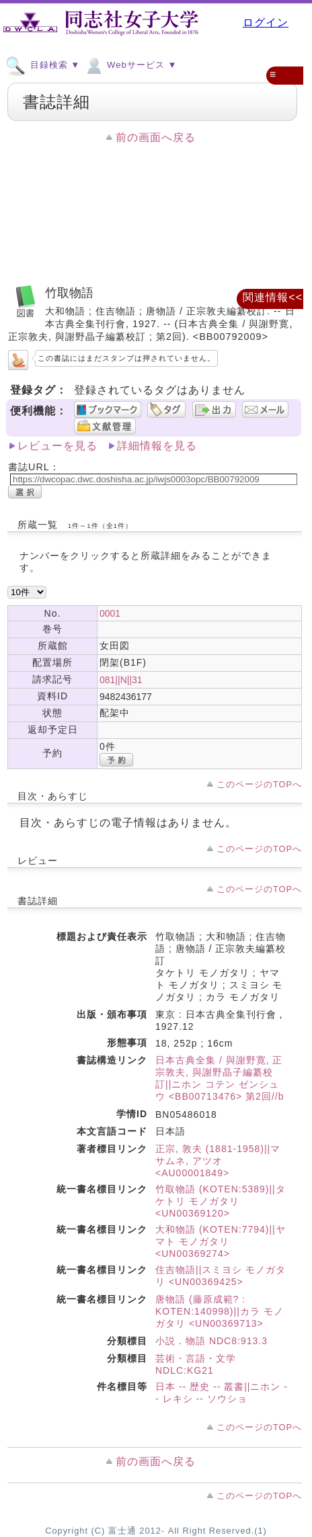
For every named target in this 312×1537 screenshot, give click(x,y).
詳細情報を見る (157, 445)
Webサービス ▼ (130, 64)
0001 (110, 613)
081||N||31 (121, 679)
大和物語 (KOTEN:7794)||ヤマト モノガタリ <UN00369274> (220, 1241)
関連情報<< (273, 297)
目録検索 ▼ (42, 64)
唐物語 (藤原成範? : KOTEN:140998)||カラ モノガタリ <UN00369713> (219, 1311)
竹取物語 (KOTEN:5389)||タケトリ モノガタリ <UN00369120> (220, 1201)
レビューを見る (57, 445)
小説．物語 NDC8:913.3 (211, 1340)
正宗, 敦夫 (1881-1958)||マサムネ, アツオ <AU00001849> (217, 1160)
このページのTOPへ (259, 784)
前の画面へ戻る (156, 137)
